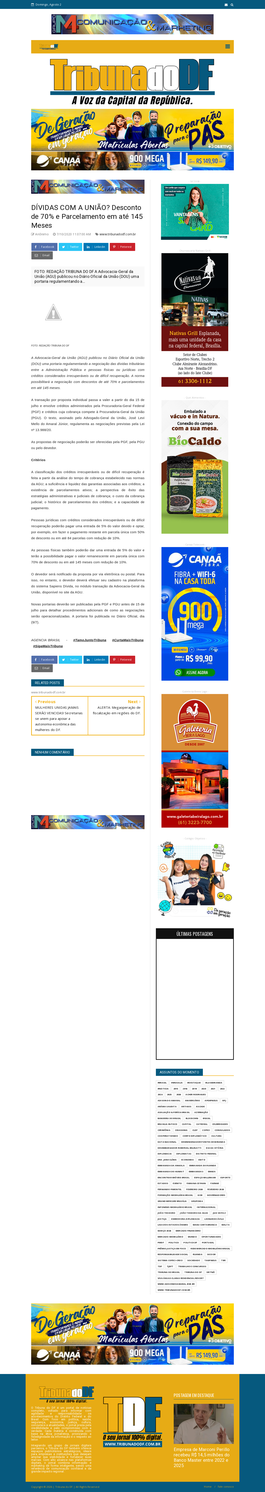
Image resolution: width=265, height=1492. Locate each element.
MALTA (226, 1224)
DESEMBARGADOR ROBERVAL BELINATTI (179, 1147)
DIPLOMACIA (165, 1153)
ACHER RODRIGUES (196, 1094)
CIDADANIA (181, 1130)
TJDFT (170, 1266)
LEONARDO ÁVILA (214, 1218)
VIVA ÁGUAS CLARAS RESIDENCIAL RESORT (181, 1278)
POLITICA (174, 1242)
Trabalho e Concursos (192, 1266)
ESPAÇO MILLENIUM (205, 1177)
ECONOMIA (187, 1159)
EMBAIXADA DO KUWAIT (171, 1171)
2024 (160, 1094)
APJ (224, 1100)
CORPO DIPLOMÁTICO (195, 1135)
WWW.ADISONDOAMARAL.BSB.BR (176, 1283)
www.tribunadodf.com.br (118, 234)
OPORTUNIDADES (211, 1236)
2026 (178, 1094)
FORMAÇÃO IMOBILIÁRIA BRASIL (175, 1195)
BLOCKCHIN (192, 1118)
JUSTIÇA (162, 1218)
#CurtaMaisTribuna (128, 640)
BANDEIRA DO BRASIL (169, 1118)
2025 (169, 1094)
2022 (222, 1088)
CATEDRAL (202, 1124)
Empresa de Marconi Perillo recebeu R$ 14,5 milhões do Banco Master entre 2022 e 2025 (202, 1457)
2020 (203, 1088)
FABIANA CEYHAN (196, 1183)
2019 (194, 1088)
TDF (160, 1266)
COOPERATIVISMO (168, 1135)
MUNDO (192, 1236)
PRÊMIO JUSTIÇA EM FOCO (172, 1248)
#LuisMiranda (213, 1082)
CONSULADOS (222, 1130)
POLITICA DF (190, 1242)
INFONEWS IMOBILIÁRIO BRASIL (175, 1207)
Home (208, 1486)
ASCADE (200, 1106)
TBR (223, 1260)
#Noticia (163, 1088)
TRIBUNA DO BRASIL (169, 1272)
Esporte (225, 1177)
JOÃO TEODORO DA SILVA (194, 1212)
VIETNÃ (210, 1272)
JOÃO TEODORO (166, 1212)
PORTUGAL (208, 1242)
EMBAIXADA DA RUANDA (202, 1165)
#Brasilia (177, 1082)
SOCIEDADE (193, 1260)
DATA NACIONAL (167, 1141)
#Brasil (162, 1082)
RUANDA (197, 1254)
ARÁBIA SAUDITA (167, 1106)
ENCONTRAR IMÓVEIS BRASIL (174, 1177)
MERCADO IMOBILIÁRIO (170, 1236)
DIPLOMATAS (183, 1153)
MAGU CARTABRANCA (205, 1224)
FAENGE (214, 1183)
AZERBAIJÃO (201, 1112)
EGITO (201, 1159)
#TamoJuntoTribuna (89, 640)
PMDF (161, 1242)
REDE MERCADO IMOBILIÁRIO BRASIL (210, 1248)
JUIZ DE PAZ (219, 1212)
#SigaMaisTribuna (48, 646)
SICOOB (211, 1254)
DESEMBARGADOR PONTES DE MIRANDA (203, 1141)
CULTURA (216, 1135)
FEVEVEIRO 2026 (215, 1189)
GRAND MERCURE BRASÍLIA (172, 1201)
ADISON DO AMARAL (169, 1100)
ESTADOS (163, 1183)
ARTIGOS (186, 1106)
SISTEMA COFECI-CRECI (170, 1260)
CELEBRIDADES (220, 1124)
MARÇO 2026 (164, 1230)
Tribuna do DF (193, 1272)
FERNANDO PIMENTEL (169, 1189)
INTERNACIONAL (206, 1207)
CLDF (195, 1130)
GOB (200, 1195)
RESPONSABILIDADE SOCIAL (173, 1254)
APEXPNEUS (211, 1100)
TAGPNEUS (210, 1260)
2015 (175, 1088)
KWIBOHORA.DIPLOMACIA (185, 1218)
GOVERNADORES (216, 1195)
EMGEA (212, 1171)
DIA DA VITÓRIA (214, 1147)
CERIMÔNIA (164, 1130)
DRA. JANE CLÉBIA (167, 1159)
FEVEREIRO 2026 (194, 1189)
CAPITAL (186, 1124)
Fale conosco (226, 1486)
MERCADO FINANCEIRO (188, 1230)
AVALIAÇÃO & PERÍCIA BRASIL (174, 1112)
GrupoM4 (196, 1201)
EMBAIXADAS (196, 1171)
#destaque (194, 1082)
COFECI (206, 1130)
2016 (185, 1088)
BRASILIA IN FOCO (167, 1124)
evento (177, 1183)
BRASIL (206, 1118)
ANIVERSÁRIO (192, 1100)
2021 (213, 1088)
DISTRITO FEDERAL (206, 1153)
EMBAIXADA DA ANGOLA (171, 1165)
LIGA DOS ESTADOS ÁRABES (173, 1224)
